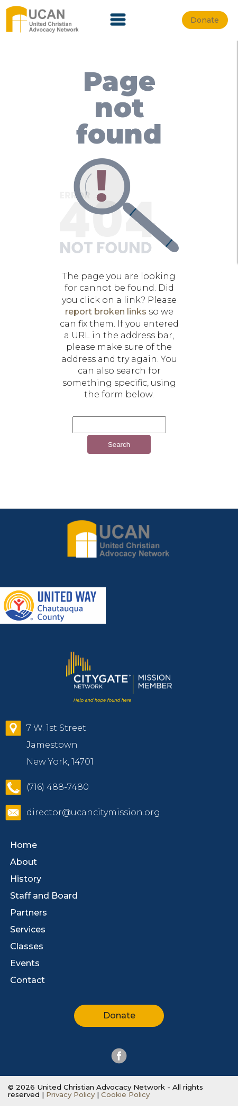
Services (27, 929)
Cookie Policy (124, 1094)
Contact (27, 980)
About (23, 862)
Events (25, 963)
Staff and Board (44, 896)
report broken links (106, 312)
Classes (26, 946)
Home (23, 845)
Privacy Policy (70, 1094)
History (25, 879)
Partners (28, 913)
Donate (119, 1015)
